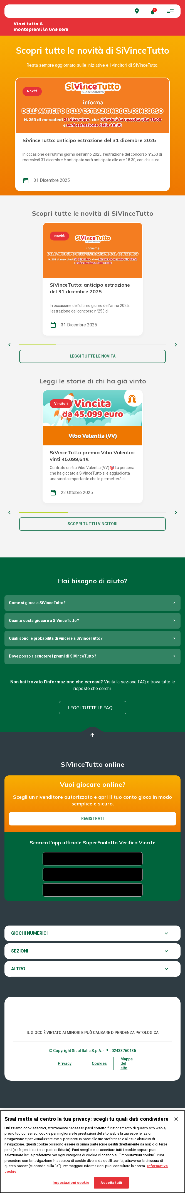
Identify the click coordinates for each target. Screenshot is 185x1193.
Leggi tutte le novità (92, 441)
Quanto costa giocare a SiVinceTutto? (44, 706)
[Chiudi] (176, 1119)
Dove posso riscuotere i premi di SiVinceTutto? (52, 741)
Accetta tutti (111, 1182)
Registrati (92, 903)
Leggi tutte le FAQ (90, 792)
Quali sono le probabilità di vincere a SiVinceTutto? (56, 723)
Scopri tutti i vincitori (92, 609)
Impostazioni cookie (71, 1182)
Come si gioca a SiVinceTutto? (37, 688)
